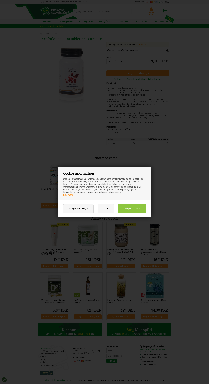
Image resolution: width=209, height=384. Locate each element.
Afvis (105, 208)
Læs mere (68, 195)
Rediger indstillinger (78, 208)
